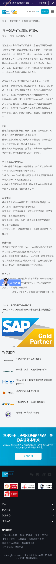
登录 (37, 11)
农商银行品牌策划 (10, 543)
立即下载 (42, 3)
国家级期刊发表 (36, 539)
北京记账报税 (8, 539)
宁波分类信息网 (9, 535)
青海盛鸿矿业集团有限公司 (32, 21)
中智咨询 (22, 539)
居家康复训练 (28, 543)
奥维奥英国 (31, 11)
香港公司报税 (26, 535)
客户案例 (14, 21)
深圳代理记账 (41, 535)
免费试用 (45, 11)
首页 (4, 21)
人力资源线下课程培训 (12, 547)
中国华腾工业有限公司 (21, 305)
